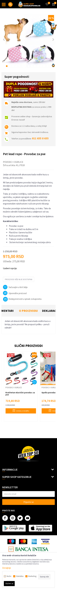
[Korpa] (53, 7)
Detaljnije (6, 567)
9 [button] (31, 66)
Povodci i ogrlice (13, 161)
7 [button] (25, 66)
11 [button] (38, 66)
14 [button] (47, 66)
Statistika (19, 576)
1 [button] (6, 66)
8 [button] (28, 66)
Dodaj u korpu (20, 410)
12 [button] (41, 66)
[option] (28, 41)
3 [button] (13, 66)
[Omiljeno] (47, 2)
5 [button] (19, 66)
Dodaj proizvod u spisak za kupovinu (22, 299)
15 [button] (50, 66)
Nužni (9, 576)
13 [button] (44, 66)
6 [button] (22, 66)
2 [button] (9, 66)
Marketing (32, 576)
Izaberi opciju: (10, 268)
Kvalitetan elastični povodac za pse (20, 393)
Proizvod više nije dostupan (18, 279)
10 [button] (35, 66)
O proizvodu (28, 311)
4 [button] (16, 66)
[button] (10, 4)
